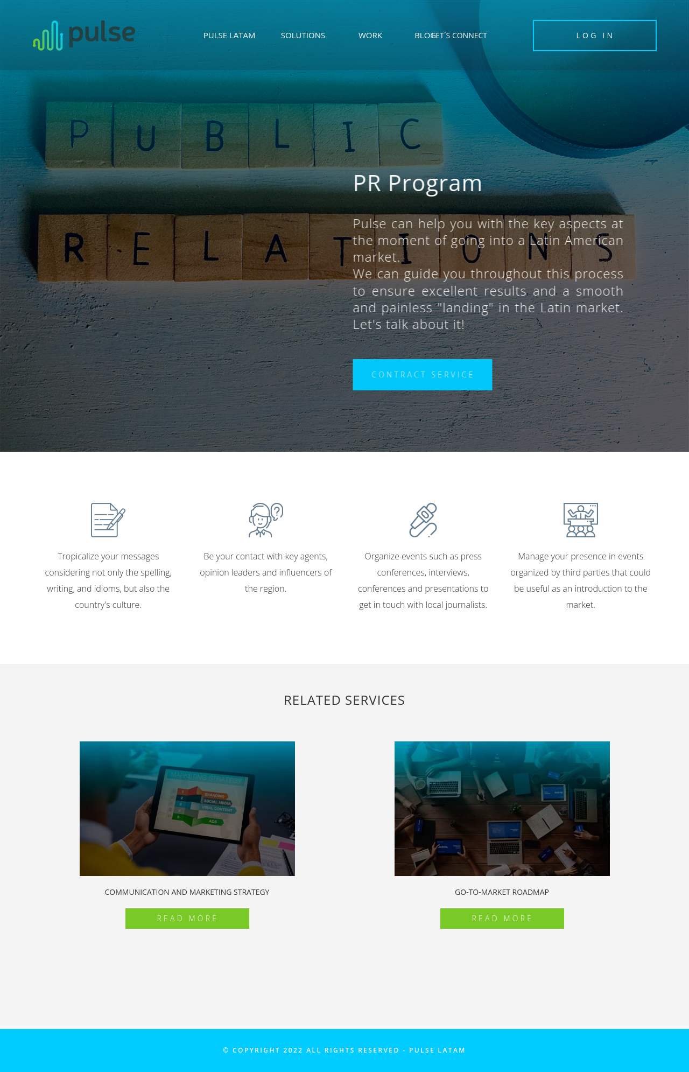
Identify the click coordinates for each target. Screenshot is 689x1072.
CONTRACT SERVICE (424, 374)
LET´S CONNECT (459, 35)
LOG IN (595, 35)
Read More (188, 918)
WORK (370, 35)
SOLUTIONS (303, 35)
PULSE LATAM (229, 35)
